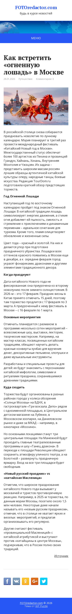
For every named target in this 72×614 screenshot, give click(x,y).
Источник (61, 556)
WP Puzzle (41, 606)
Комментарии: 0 (45, 79)
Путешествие (25, 79)
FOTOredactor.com (36, 7)
